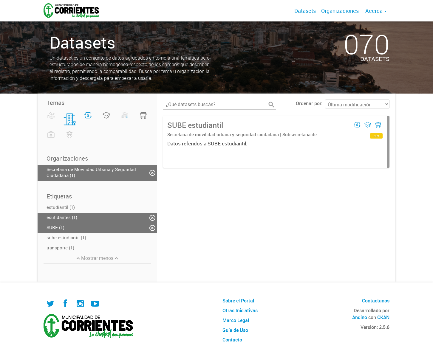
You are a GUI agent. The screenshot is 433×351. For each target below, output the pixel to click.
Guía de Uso (235, 330)
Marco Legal (235, 320)
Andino (359, 317)
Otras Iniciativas (240, 310)
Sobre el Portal (238, 300)
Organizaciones (340, 10)
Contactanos (375, 300)
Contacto (232, 339)
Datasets (305, 10)
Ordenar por (308, 103)
